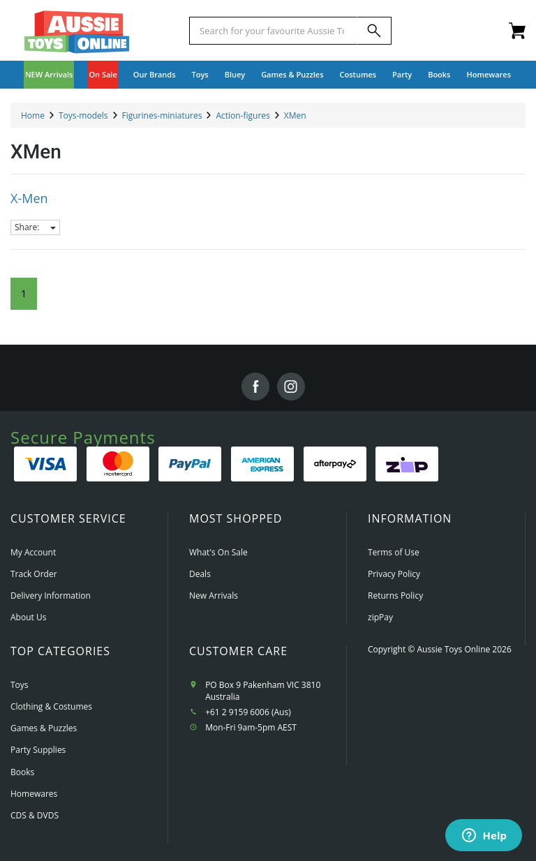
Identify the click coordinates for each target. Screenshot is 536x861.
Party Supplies (38, 750)
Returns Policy (395, 595)
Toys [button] (200, 74)
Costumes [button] (358, 74)
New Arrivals (213, 595)
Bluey (235, 74)
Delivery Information (50, 595)
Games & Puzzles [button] (292, 74)
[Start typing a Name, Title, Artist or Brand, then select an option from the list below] (273, 31)
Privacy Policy (394, 574)
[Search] (374, 31)
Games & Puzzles (43, 728)
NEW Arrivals (49, 74)
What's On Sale (218, 552)
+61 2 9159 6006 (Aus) (248, 712)
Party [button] (402, 74)
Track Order (33, 574)
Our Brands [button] (154, 74)
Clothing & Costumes (51, 706)
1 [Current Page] (24, 293)
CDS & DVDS (34, 815)
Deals (200, 574)
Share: (35, 227)
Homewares (33, 794)
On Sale (103, 74)
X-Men (29, 198)
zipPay (380, 617)
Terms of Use (393, 552)
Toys (19, 685)
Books (439, 74)
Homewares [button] (488, 74)
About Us (28, 617)
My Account (33, 552)
